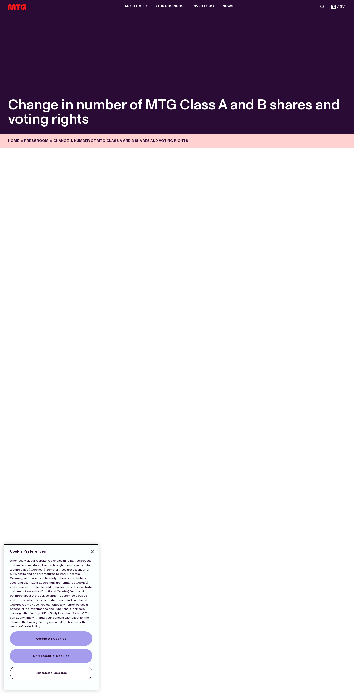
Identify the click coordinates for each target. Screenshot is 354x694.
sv (342, 7)
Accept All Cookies (51, 638)
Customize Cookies (51, 673)
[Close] (92, 551)
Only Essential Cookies (51, 656)
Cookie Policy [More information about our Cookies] (30, 626)
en (333, 7)
